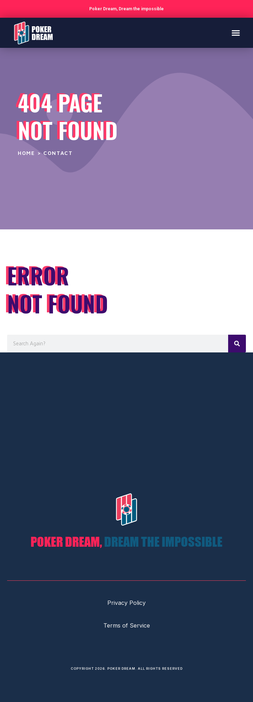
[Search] (237, 343)
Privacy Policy (126, 602)
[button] (236, 33)
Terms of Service (126, 625)
